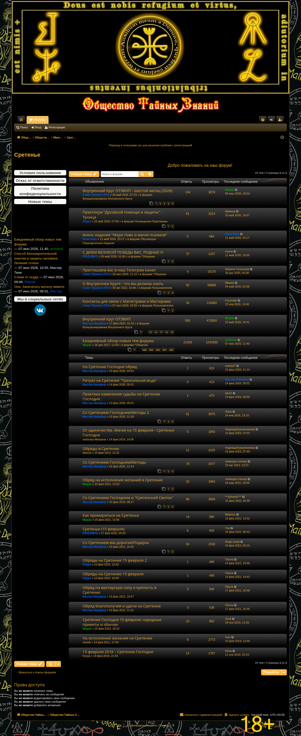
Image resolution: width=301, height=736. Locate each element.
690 (158, 350)
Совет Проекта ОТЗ (96, 194)
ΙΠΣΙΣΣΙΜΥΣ (90, 256)
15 (150, 332)
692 (171, 350)
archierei (231, 339)
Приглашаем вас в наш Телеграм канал (119, 269)
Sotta (228, 411)
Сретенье (27, 155)
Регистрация (57, 127)
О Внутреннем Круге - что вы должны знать (123, 283)
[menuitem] (263, 120)
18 (166, 332)
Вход (38, 127)
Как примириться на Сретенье (111, 515)
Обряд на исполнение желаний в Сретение (123, 479)
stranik (87, 642)
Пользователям (162, 287)
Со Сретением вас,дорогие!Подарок (116, 542)
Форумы (84, 120)
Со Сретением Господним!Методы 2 (116, 412)
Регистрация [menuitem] (281, 121)
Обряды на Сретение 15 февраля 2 (115, 560)
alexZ (228, 393)
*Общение (148, 256)
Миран (229, 189)
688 (144, 350)
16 (156, 332)
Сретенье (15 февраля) (103, 528)
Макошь (230, 514)
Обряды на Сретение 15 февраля (113, 573)
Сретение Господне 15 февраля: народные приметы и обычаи (122, 622)
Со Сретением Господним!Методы (114, 462)
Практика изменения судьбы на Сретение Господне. (121, 396)
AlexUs (87, 452)
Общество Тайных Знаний (48, 120)
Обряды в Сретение (101, 448)
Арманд (230, 211)
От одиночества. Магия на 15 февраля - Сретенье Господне (128, 432)
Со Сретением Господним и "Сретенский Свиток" (128, 497)
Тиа (227, 528)
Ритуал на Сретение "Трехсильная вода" (120, 380)
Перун (87, 221)
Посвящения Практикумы (151, 221)
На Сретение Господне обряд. (110, 366)
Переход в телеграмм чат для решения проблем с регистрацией (150, 145)
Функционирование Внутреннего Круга (107, 198)
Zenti (228, 618)
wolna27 (230, 365)
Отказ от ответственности (40, 180)
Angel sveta (232, 541)
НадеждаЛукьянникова (240, 429)
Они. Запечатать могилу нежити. (39, 292)
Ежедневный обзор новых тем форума (37, 247)
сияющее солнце (236, 461)
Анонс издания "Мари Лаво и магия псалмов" (125, 234)
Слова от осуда (26, 282)
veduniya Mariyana (94, 439)
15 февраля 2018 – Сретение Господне (118, 651)
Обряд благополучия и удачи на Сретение (122, 605)
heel (227, 637)
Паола (229, 559)
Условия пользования (40, 173)
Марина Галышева (237, 269)
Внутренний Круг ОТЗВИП (107, 318)
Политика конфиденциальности (40, 191)
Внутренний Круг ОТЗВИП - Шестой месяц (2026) (128, 190)
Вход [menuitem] (272, 121)
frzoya (86, 655)
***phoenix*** (233, 496)
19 (172, 332)
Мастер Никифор (94, 323)
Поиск (24, 127)
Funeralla (231, 300)
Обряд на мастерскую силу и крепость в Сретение (120, 590)
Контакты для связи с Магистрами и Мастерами (127, 301)
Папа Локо (90, 239)
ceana (229, 251)
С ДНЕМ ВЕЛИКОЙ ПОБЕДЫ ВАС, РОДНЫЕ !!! (123, 252)
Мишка (229, 282)
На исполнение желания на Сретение (118, 637)
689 (151, 350)
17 (161, 332)
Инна (228, 650)
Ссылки (22, 121)
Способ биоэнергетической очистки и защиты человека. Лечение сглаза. (36, 263)
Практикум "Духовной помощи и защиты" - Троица (122, 214)
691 (164, 350)
